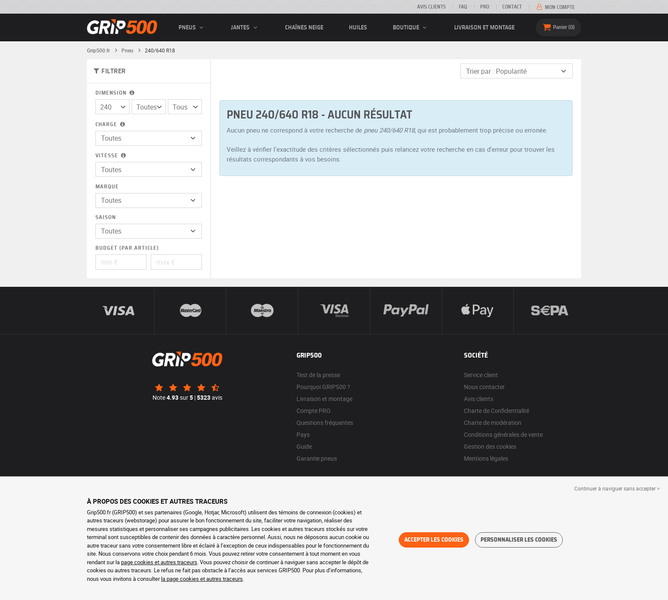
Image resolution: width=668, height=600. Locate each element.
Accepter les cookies (434, 540)
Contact (512, 6)
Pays (303, 434)
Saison (105, 217)
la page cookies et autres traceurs (202, 579)
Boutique (411, 28)
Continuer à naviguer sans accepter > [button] (616, 488)
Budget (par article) (127, 248)
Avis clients (431, 6)
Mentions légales (486, 458)
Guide (304, 446)
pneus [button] (192, 28)
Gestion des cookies (490, 446)
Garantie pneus (317, 458)
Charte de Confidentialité (496, 411)
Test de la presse (318, 375)
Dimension (115, 93)
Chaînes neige (304, 28)
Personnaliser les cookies (519, 540)
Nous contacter (484, 387)
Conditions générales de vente (503, 434)
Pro (484, 6)
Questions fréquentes (325, 422)
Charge (111, 124)
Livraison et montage (484, 28)
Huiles (358, 28)
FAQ (463, 6)
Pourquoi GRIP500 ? (323, 387)
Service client (481, 375)
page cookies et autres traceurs (159, 562)
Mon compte (555, 7)
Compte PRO (314, 411)
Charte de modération (492, 422)
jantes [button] (245, 28)
